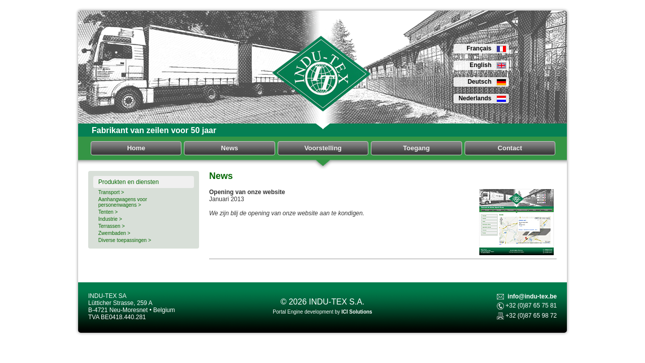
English (488, 65)
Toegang (416, 148)
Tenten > (108, 212)
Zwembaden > (114, 233)
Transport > (111, 192)
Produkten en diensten (128, 182)
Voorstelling (323, 148)
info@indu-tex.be (532, 296)
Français (486, 48)
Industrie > (110, 219)
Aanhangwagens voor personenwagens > (122, 202)
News (229, 148)
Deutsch (487, 81)
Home (136, 148)
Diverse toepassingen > (124, 240)
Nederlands (482, 98)
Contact (510, 148)
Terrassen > (111, 226)
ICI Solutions (357, 312)
